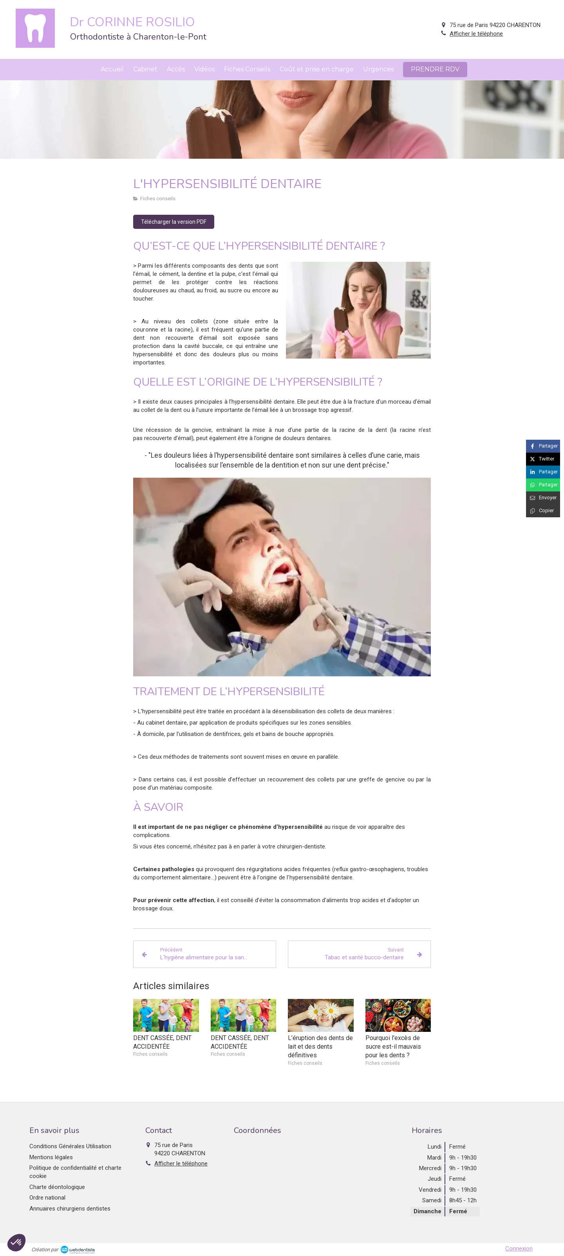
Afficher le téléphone (476, 33)
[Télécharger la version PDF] (173, 222)
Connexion (519, 1248)
